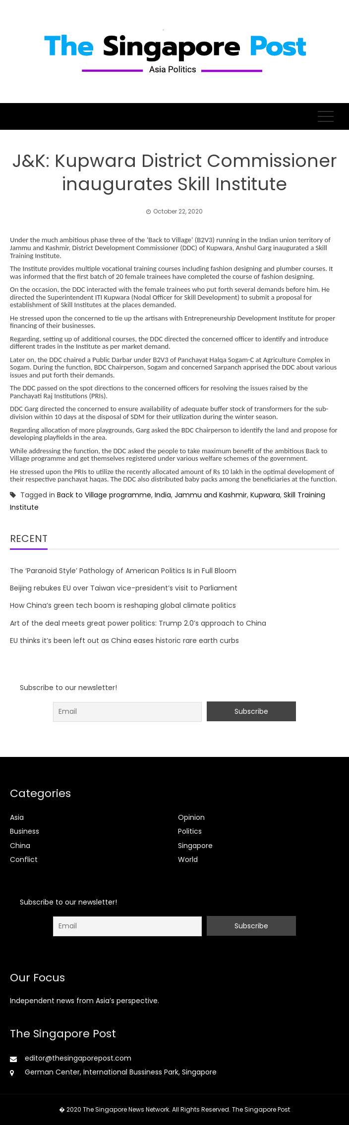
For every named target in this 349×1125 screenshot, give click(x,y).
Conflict (24, 859)
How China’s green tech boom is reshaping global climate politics (123, 605)
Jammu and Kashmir (210, 495)
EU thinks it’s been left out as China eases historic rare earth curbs (124, 640)
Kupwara (265, 495)
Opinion (191, 817)
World (188, 859)
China (20, 845)
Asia (17, 817)
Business (24, 831)
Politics (190, 831)
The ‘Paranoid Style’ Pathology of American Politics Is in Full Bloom (123, 571)
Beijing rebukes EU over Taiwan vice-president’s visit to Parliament (123, 588)
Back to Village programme (104, 495)
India (163, 495)
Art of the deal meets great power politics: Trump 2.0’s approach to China (138, 623)
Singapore (195, 845)
